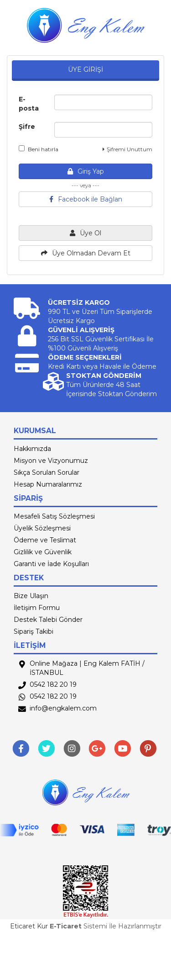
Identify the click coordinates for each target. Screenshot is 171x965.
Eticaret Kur (29, 926)
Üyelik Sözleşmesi (42, 528)
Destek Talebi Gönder (48, 619)
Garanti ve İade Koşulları (51, 564)
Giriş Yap (85, 171)
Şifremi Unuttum (127, 149)
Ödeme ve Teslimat (45, 540)
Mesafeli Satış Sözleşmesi (54, 516)
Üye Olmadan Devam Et (85, 253)
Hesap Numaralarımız (48, 484)
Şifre (27, 126)
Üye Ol (85, 233)
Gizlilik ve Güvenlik (43, 552)
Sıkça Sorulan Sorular (46, 472)
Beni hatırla (38, 149)
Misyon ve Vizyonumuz (51, 460)
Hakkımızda (32, 449)
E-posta (29, 103)
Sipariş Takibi (33, 631)
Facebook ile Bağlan (85, 199)
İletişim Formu (37, 608)
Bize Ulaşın (31, 596)
